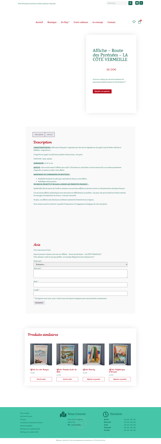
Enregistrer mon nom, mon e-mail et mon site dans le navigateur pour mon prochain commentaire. (71, 298)
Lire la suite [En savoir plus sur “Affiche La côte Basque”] (41, 379)
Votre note (38, 261)
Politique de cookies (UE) (29, 432)
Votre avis (38, 268)
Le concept (97, 22)
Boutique (52, 22)
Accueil (39, 22)
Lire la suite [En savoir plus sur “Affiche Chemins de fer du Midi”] (67, 379)
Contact (111, 22)
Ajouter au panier (102, 91)
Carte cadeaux (81, 22)
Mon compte (24, 413)
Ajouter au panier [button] (93, 379)
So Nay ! (65, 22)
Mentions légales (26, 425)
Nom (36, 281)
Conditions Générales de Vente (31, 422)
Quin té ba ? (66, 440)
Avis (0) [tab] (49, 134)
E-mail (37, 290)
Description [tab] (39, 134)
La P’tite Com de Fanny (99, 440)
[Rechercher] (130, 3)
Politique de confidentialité (30, 429)
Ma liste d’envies (26, 416)
